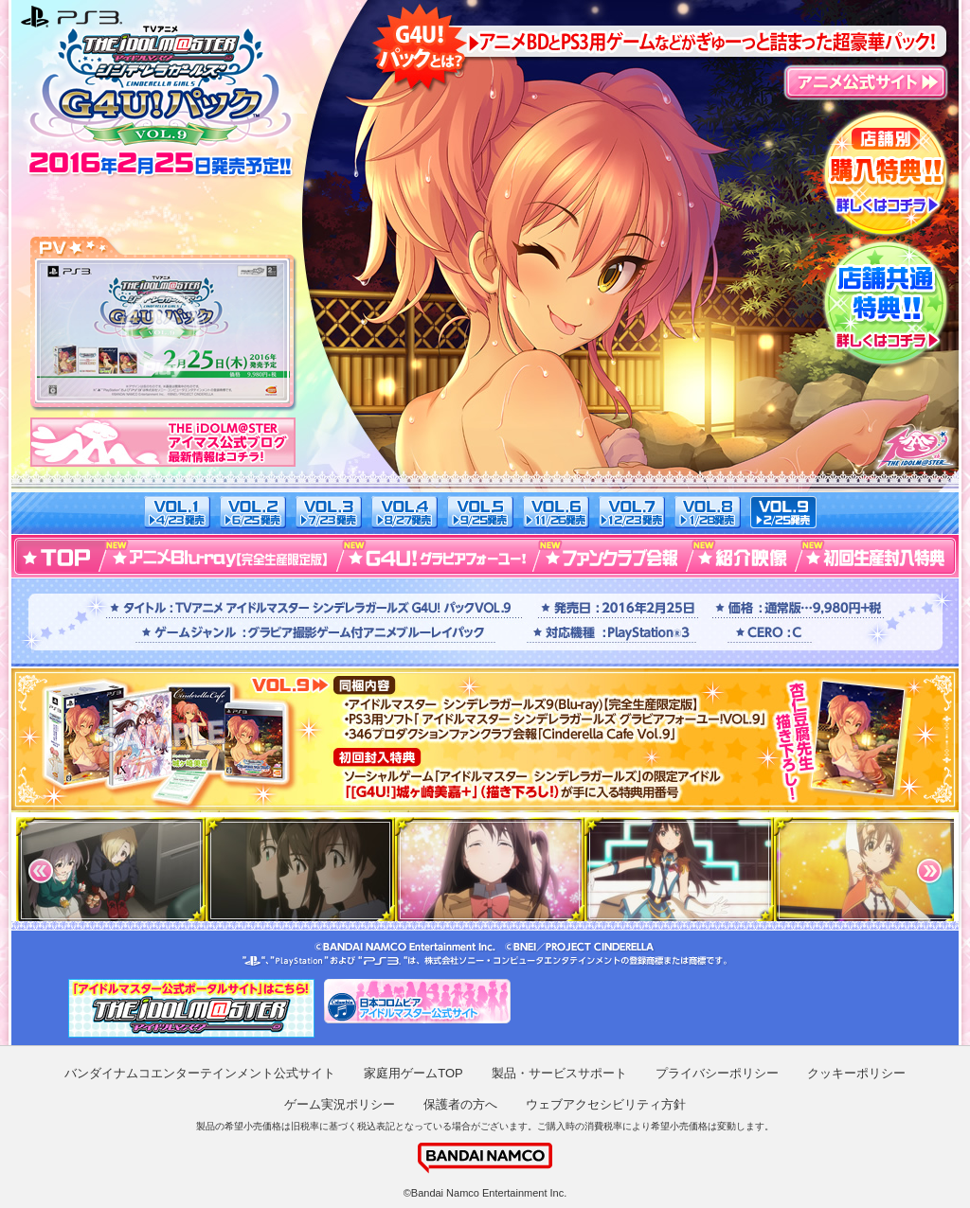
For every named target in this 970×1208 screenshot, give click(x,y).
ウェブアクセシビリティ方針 (606, 1104)
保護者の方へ (460, 1104)
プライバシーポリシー (717, 1073)
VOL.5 (480, 512)
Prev (41, 871)
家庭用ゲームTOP (413, 1073)
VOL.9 (783, 512)
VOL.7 (632, 512)
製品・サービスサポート (559, 1073)
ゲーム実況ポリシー (339, 1104)
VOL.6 (556, 512)
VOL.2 (253, 512)
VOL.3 (329, 512)
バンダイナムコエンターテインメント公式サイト (199, 1073)
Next (929, 871)
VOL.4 (404, 512)
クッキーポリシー (856, 1073)
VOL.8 (707, 512)
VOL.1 (177, 512)
